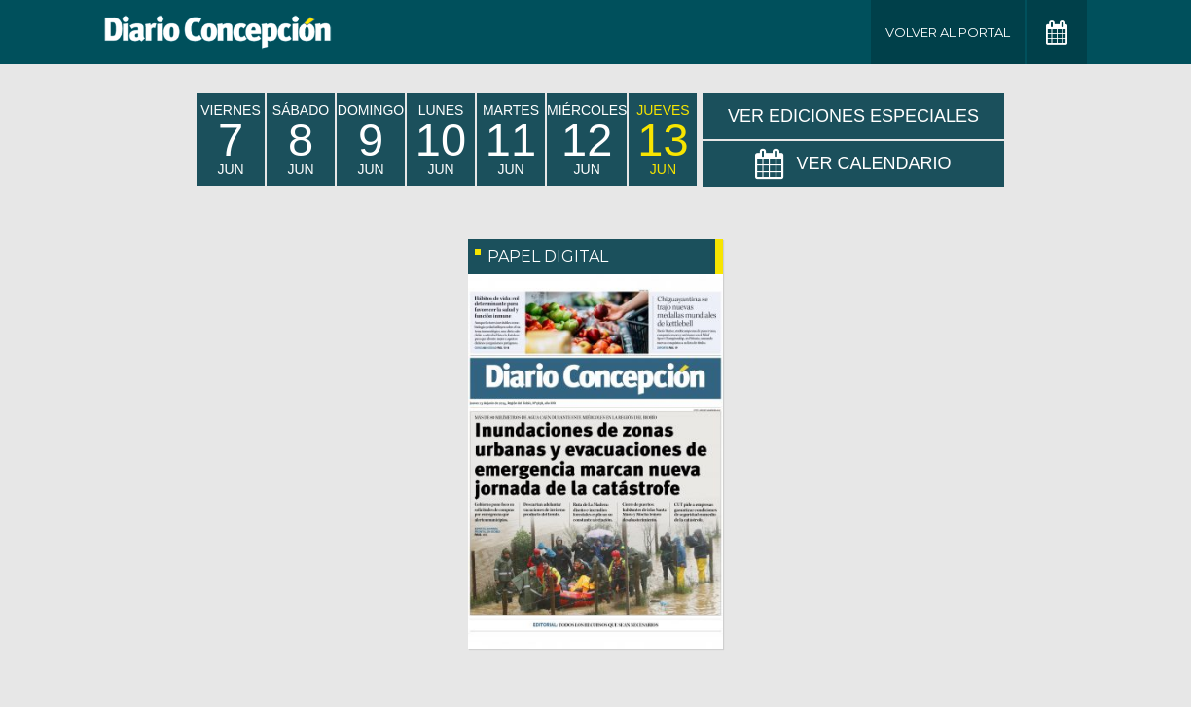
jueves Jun (662, 139)
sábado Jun (300, 139)
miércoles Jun (587, 139)
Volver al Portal (947, 32)
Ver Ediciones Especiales (853, 115)
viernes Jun (230, 139)
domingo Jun (371, 139)
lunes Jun (440, 139)
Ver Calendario (853, 164)
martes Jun (511, 139)
